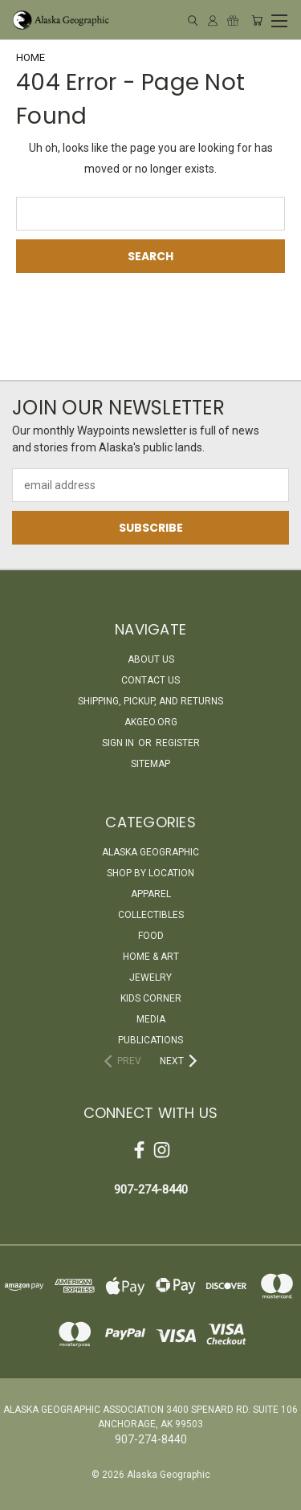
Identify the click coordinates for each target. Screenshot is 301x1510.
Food (151, 935)
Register (178, 743)
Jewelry (150, 977)
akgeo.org (150, 722)
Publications (150, 1040)
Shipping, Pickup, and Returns (150, 701)
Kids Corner (150, 998)
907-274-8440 (151, 1189)
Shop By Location (150, 873)
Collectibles (151, 914)
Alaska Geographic (150, 852)
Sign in (119, 743)
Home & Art (151, 956)
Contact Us (150, 680)
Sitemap (150, 763)
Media (150, 1019)
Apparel (151, 894)
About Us (151, 659)
